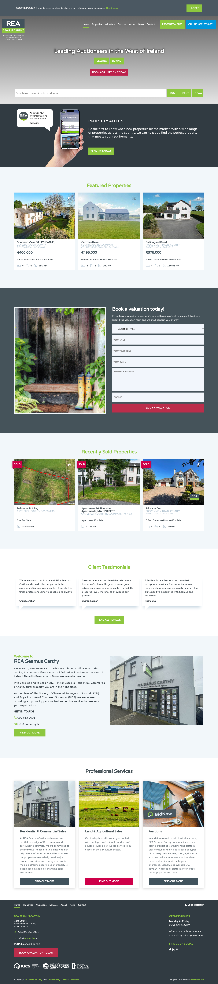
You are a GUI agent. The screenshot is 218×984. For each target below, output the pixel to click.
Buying (116, 60)
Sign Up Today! (101, 151)
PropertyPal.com (197, 980)
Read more (112, 8)
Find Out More (30, 732)
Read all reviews (109, 619)
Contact (151, 24)
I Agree (194, 8)
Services (122, 24)
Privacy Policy (54, 980)
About (132, 24)
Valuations (110, 24)
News (141, 24)
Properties (97, 24)
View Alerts (35, 123)
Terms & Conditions (70, 980)
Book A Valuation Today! (109, 72)
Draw (198, 93)
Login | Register (195, 905)
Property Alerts (172, 24)
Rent (185, 93)
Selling (102, 60)
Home (86, 24)
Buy (172, 93)
